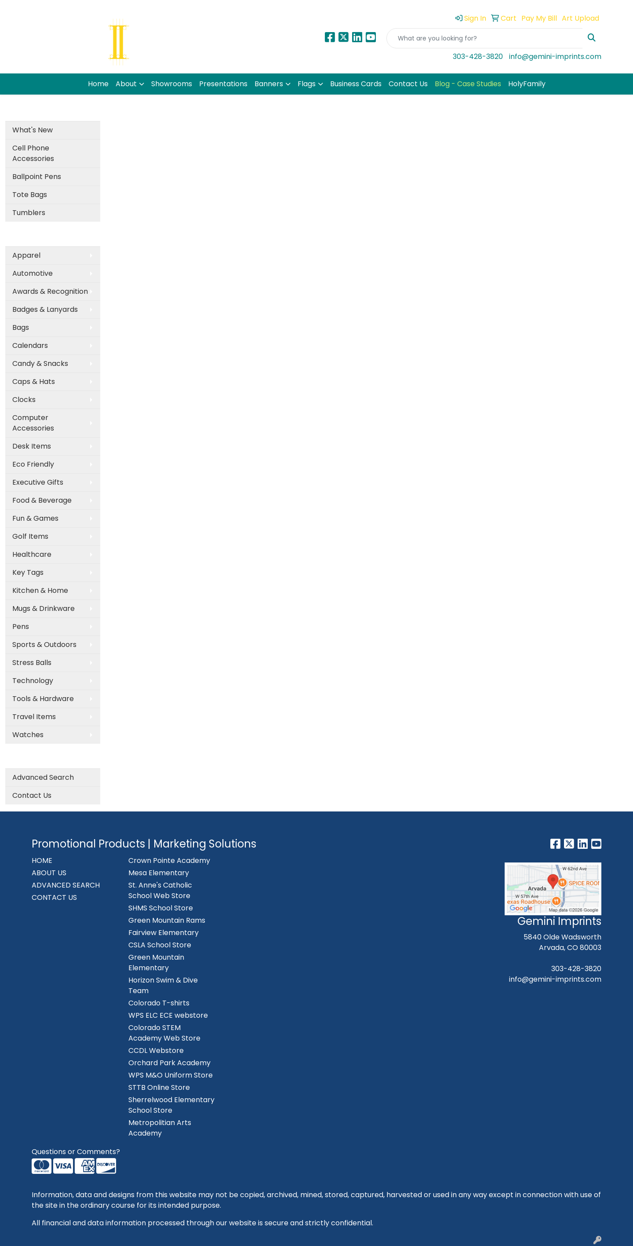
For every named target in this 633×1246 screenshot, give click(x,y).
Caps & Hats (33, 381)
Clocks (24, 400)
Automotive (32, 273)
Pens (20, 626)
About (126, 84)
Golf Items (30, 536)
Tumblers (28, 213)
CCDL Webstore (156, 1050)
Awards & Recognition (50, 291)
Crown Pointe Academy (169, 860)
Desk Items (31, 446)
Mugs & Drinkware (43, 608)
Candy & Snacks (40, 363)
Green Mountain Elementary (156, 962)
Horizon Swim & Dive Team (163, 985)
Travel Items (34, 717)
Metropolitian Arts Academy (159, 1128)
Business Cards (356, 84)
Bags (20, 327)
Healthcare (31, 554)
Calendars (30, 345)
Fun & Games (35, 518)
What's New (32, 130)
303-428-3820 (478, 56)
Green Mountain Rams (166, 920)
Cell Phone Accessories (33, 153)
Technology (32, 681)
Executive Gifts (37, 482)
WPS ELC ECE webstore (168, 1015)
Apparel (26, 255)
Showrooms (171, 84)
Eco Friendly (33, 464)
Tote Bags (29, 195)
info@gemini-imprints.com (555, 56)
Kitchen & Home (40, 590)
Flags (307, 84)
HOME (42, 860)
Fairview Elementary (163, 933)
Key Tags (28, 572)
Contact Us (408, 84)
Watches (28, 735)
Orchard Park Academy (169, 1063)
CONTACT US (54, 897)
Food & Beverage (42, 500)
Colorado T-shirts (158, 1003)
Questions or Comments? (76, 1152)
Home (98, 84)
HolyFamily (527, 84)
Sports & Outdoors (44, 644)
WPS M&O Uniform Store (170, 1075)
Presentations (223, 84)
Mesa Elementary (158, 873)
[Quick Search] (484, 38)
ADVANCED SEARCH (66, 885)
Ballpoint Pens (36, 177)
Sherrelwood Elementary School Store (171, 1105)
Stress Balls (31, 663)
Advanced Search (43, 777)
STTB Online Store (159, 1087)
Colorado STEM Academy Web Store (164, 1033)
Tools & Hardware (43, 699)
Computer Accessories (33, 423)
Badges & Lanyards (45, 309)
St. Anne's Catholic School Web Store (160, 890)
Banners (269, 84)
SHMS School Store (160, 908)
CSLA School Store (159, 945)
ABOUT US (49, 873)
